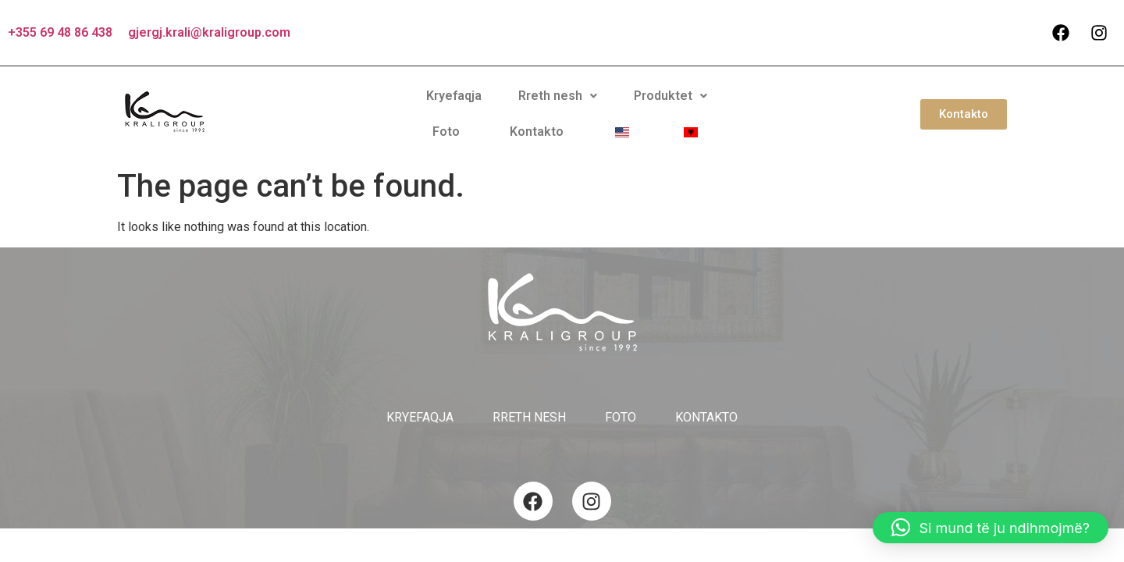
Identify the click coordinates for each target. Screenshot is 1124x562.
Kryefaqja (361, 107)
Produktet (551, 107)
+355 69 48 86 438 (60, 32)
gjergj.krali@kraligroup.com (209, 32)
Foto (624, 107)
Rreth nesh (451, 107)
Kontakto (689, 107)
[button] (451, 108)
